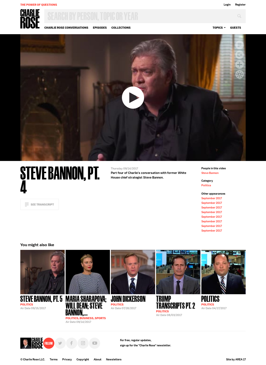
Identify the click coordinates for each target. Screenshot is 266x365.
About (97, 359)
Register (240, 4)
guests (235, 27)
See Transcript (42, 204)
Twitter (60, 343)
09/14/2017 (88, 309)
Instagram (83, 343)
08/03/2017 (178, 305)
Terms (54, 359)
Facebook (71, 343)
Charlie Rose (30, 19)
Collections (121, 27)
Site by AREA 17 (236, 359)
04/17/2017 (213, 302)
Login (227, 4)
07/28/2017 (128, 302)
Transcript (239, 45)
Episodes (100, 27)
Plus (239, 64)
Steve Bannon (210, 173)
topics (218, 27)
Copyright (82, 359)
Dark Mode (239, 74)
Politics (206, 185)
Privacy (67, 359)
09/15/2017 (41, 302)
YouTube (94, 343)
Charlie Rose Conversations (66, 27)
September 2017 (211, 198)
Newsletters (114, 359)
